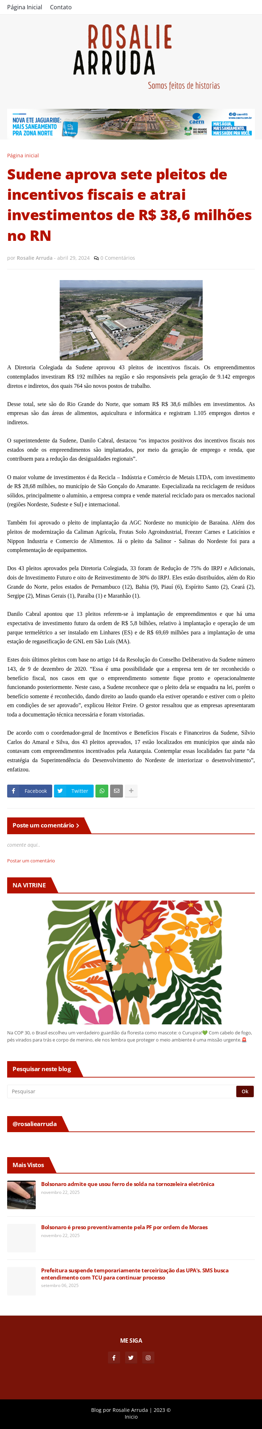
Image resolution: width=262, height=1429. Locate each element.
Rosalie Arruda (130, 1410)
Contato (61, 7)
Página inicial (23, 155)
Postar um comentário (31, 860)
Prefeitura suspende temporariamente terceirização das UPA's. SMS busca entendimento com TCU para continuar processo (134, 1274)
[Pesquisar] (122, 1091)
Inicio (131, 1416)
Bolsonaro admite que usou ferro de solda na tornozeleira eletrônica (127, 1184)
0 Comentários (117, 257)
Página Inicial (24, 7)
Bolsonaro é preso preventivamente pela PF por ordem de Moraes (124, 1227)
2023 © (162, 1410)
